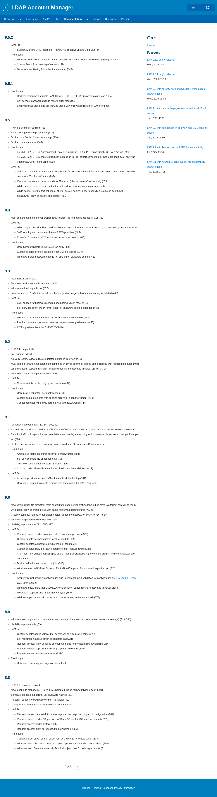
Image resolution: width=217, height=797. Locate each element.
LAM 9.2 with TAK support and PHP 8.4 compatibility (175, 147)
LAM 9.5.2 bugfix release (160, 59)
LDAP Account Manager (42, 7)
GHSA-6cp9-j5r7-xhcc (125, 578)
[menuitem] (194, 7)
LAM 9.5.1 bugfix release (160, 74)
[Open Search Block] (208, 7)
